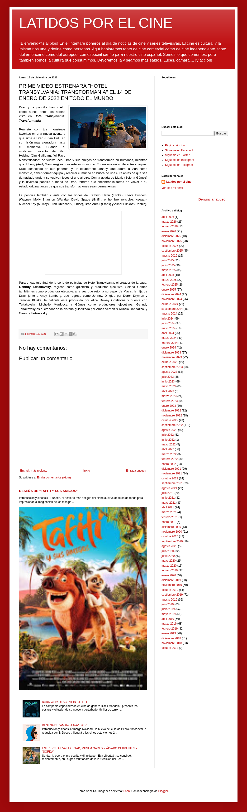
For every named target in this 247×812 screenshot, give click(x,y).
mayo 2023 (169, 386)
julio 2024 (168, 318)
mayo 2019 (169, 614)
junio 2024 (168, 323)
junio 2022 (168, 439)
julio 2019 (168, 604)
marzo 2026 (169, 221)
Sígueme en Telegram (179, 165)
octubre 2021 (170, 478)
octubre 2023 (170, 362)
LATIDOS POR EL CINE (96, 23)
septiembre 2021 (172, 483)
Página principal (175, 145)
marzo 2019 (169, 623)
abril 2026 (168, 217)
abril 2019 (168, 619)
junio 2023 (168, 381)
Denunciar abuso (212, 199)
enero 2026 (169, 231)
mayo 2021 (169, 502)
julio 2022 (168, 434)
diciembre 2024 (171, 294)
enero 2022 (169, 464)
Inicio (86, 470)
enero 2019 (169, 633)
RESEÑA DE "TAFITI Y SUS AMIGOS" (48, 491)
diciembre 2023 (171, 352)
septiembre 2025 (172, 250)
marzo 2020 (169, 565)
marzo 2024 (169, 337)
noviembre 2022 (172, 415)
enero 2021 (169, 522)
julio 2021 (168, 493)
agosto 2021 (169, 488)
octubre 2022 (170, 420)
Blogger (163, 791)
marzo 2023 (169, 396)
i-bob (127, 791)
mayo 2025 (169, 270)
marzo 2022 (169, 454)
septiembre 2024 (172, 308)
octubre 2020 (170, 536)
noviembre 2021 (172, 473)
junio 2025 (168, 265)
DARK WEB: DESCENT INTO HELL (65, 702)
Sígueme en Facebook (179, 150)
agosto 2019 (169, 599)
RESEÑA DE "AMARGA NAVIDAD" (64, 725)
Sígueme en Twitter (177, 155)
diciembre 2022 (171, 410)
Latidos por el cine (178, 181)
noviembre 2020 (172, 531)
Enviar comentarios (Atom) (54, 477)
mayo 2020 (169, 560)
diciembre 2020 (171, 527)
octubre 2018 (170, 648)
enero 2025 (169, 289)
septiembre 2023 (172, 367)
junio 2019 (168, 609)
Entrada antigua (136, 470)
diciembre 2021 (171, 468)
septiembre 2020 (172, 541)
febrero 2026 (170, 226)
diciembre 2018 (171, 638)
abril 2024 (168, 333)
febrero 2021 (170, 517)
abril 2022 (168, 449)
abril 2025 (168, 275)
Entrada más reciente (33, 470)
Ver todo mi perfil (172, 188)
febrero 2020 (170, 570)
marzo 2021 (169, 512)
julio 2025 (168, 260)
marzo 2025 (169, 280)
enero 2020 (169, 575)
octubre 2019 (170, 590)
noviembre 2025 (172, 241)
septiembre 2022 (172, 425)
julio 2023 (168, 376)
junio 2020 (168, 556)
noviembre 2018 (172, 643)
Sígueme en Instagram (179, 160)
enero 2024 (169, 347)
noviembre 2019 (172, 585)
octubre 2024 (170, 304)
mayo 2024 (169, 328)
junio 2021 (168, 497)
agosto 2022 (169, 430)
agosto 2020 (169, 546)
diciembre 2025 (171, 236)
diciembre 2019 (171, 580)
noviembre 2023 (172, 357)
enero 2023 (169, 405)
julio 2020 (168, 551)
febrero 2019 (170, 628)
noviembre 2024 (172, 299)
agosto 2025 (169, 255)
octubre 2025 (170, 246)
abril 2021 (168, 507)
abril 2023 (168, 391)
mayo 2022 (169, 444)
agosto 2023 (169, 371)
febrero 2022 (170, 459)
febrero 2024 (170, 342)
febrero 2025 (170, 284)
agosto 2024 (169, 313)
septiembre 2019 (172, 594)
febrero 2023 (170, 401)
